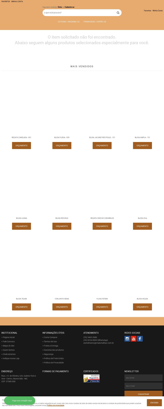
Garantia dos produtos (54, 350)
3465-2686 (90, 337)
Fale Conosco (9, 341)
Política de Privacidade (54, 362)
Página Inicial (9, 337)
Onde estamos (9, 354)
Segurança (48, 354)
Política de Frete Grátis (54, 358)
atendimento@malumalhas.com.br (98, 343)
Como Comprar (50, 337)
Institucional (9, 332)
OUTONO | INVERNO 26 (69, 21)
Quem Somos (9, 350)
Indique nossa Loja (11, 358)
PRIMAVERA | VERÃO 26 (95, 21)
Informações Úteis (53, 332)
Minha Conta (17, 1)
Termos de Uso (50, 341)
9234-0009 (95, 340)
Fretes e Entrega (51, 345)
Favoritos (5, 1)
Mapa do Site (8, 345)
